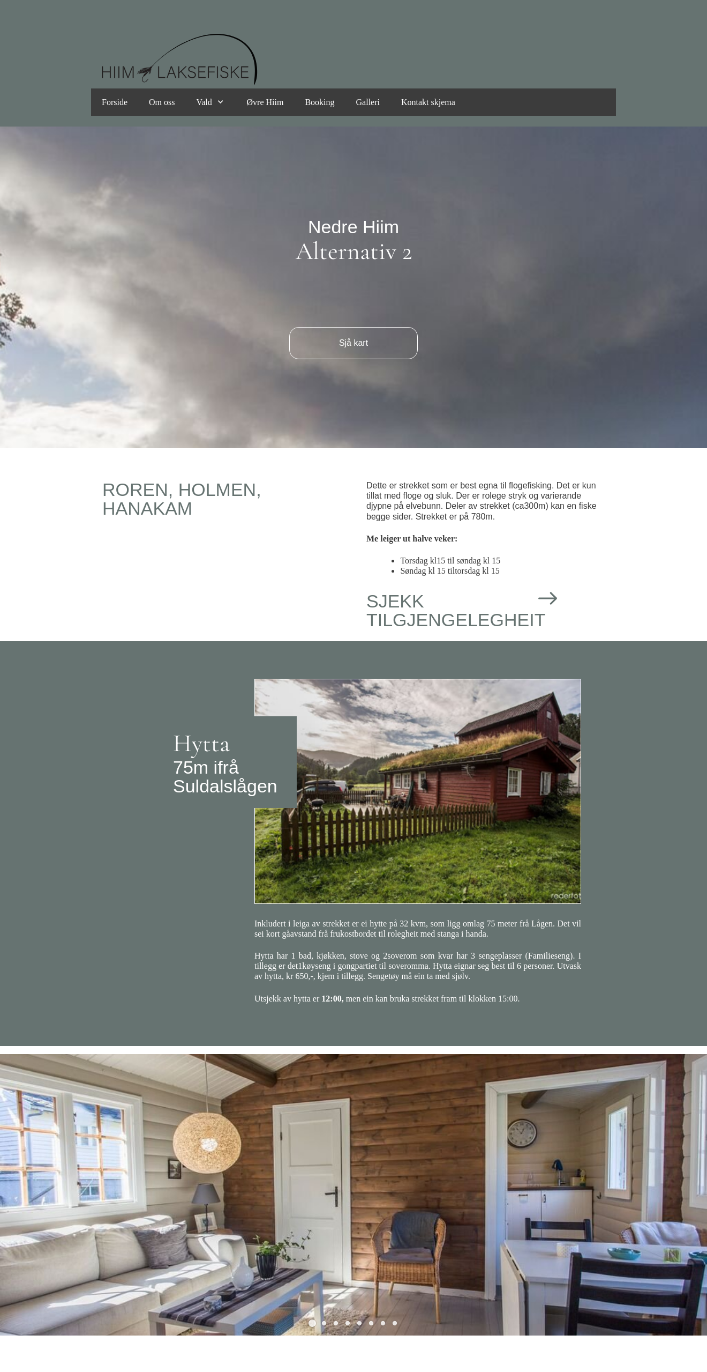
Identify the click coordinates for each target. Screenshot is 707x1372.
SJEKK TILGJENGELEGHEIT (455, 610)
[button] (312, 1323)
